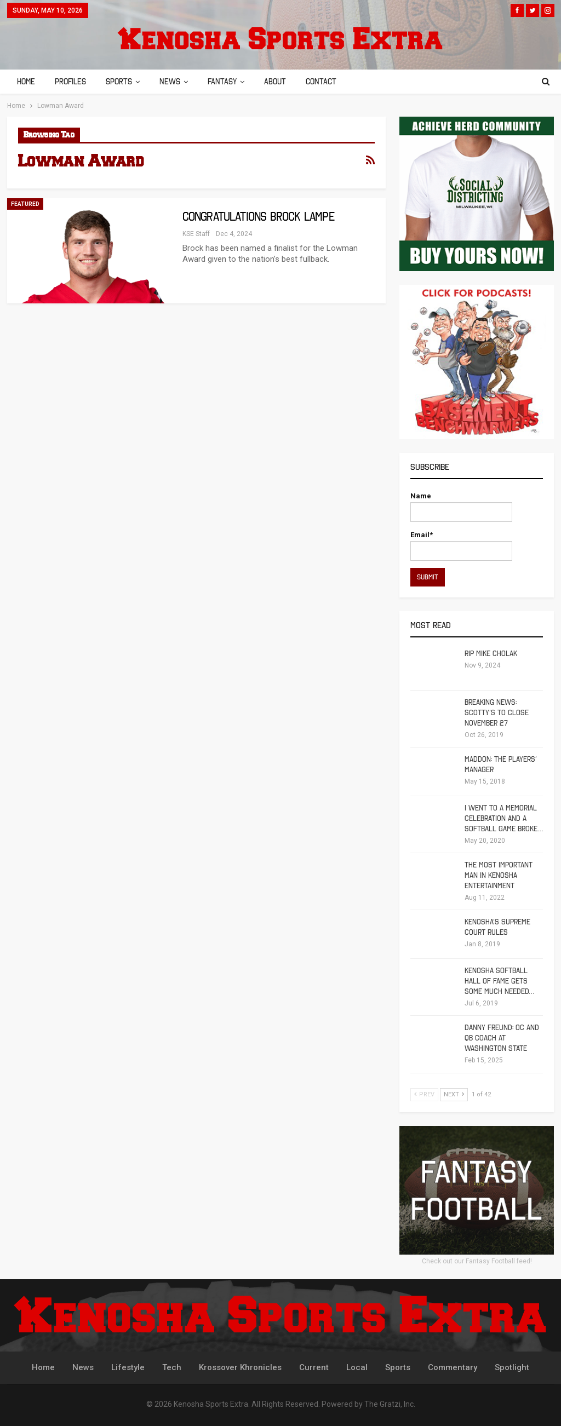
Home (26, 82)
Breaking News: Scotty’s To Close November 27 (497, 713)
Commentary (452, 1367)
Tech (171, 1367)
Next (454, 1094)
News (174, 82)
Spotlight (512, 1367)
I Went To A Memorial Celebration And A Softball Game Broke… (504, 818)
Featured (25, 204)
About (283, 82)
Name (461, 507)
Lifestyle (128, 1367)
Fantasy (228, 82)
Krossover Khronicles (240, 1367)
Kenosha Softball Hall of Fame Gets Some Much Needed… (499, 981)
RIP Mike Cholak (491, 653)
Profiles (72, 82)
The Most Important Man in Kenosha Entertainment (499, 875)
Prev (424, 1094)
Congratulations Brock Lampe (258, 216)
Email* (461, 546)
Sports (122, 82)
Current (314, 1367)
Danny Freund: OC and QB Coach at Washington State (502, 1038)
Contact (331, 82)
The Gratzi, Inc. (389, 1404)
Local (357, 1367)
